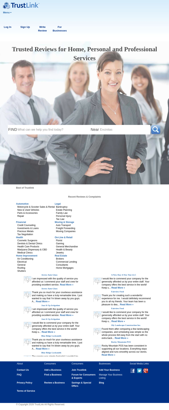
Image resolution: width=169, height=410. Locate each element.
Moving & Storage (64, 222)
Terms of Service (26, 391)
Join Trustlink (79, 370)
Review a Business (54, 382)
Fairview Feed (117, 291)
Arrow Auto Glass (49, 275)
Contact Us (23, 370)
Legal (58, 204)
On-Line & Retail (63, 237)
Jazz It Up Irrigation (50, 305)
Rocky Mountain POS (121, 342)
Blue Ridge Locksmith (51, 336)
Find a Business (53, 374)
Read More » (66, 284)
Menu (7, 12)
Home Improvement (26, 255)
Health (19, 237)
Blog (101, 382)
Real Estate (61, 255)
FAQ (19, 374)
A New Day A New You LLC (123, 275)
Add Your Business (109, 370)
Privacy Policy (24, 382)
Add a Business (52, 370)
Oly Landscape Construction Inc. (126, 325)
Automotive (22, 204)
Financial (21, 222)
